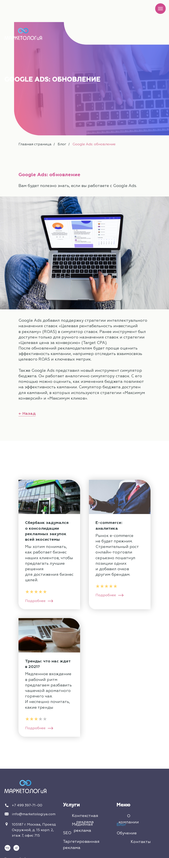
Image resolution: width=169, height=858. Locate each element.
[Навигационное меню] (160, 8)
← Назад (27, 413)
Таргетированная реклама (81, 844)
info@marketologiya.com (33, 814)
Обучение (127, 833)
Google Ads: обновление (94, 144)
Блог (62, 144)
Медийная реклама (82, 827)
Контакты (141, 841)
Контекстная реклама (85, 818)
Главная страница (34, 144)
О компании (129, 819)
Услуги (71, 805)
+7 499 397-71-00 (27, 805)
